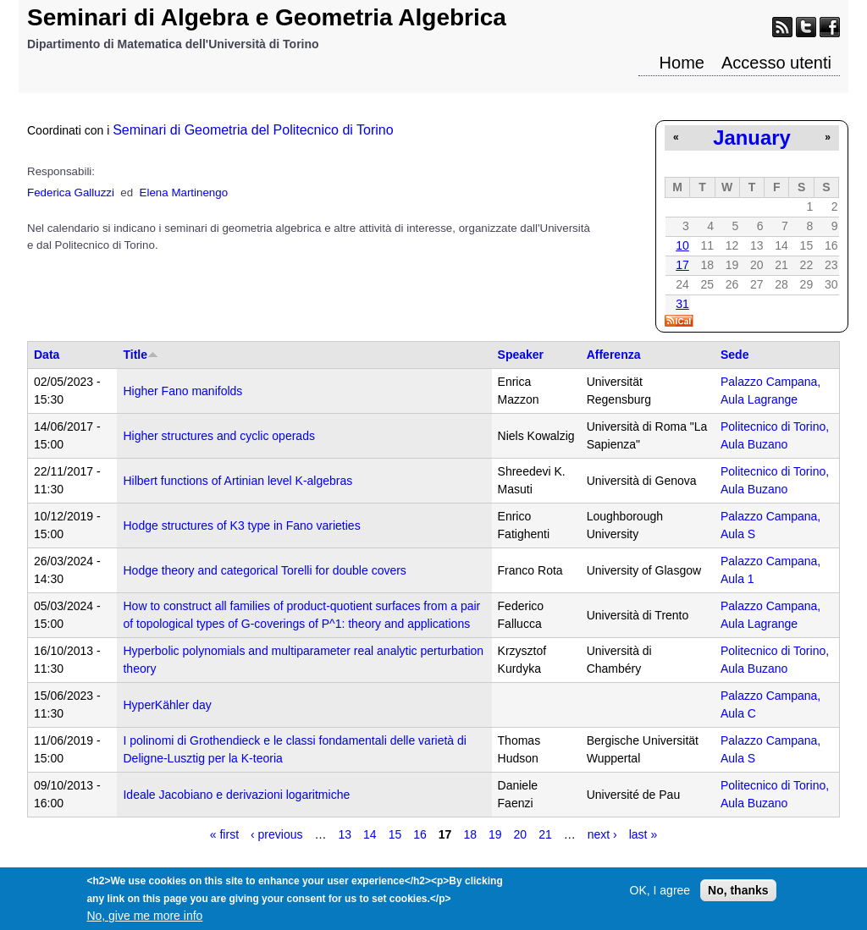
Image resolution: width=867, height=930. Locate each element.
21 (545, 834)
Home (682, 62)
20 (520, 834)
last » (643, 834)
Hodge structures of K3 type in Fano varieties (241, 525)
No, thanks (738, 896)
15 (395, 834)
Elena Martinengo (184, 192)
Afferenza (614, 354)
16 (420, 834)
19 (495, 834)
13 (345, 834)
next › (602, 834)
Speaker (521, 354)
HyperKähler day (167, 705)
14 (370, 834)
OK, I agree (660, 896)
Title (140, 354)
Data (46, 354)
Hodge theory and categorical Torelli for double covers (264, 570)
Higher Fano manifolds (182, 391)
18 (470, 834)
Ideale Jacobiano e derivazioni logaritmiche (236, 794)
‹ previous (276, 834)
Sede (734, 354)
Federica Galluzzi (70, 192)
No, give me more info (144, 921)
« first (224, 834)
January (751, 137)
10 (682, 245)
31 (682, 304)
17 (682, 265)
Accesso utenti (776, 62)
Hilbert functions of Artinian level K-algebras (237, 480)
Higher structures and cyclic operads (218, 436)
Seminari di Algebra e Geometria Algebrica (266, 17)
